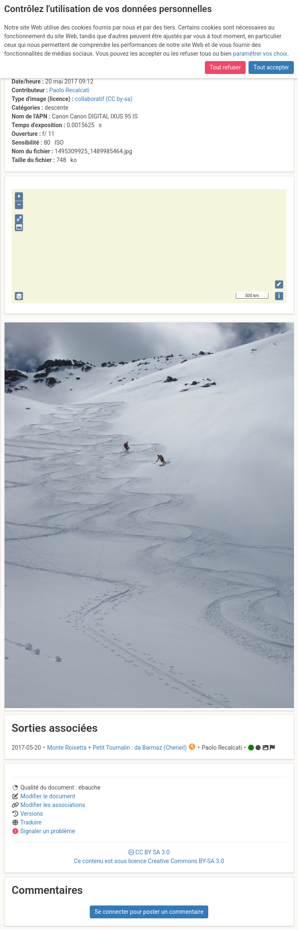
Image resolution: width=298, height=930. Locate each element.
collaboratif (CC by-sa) (103, 99)
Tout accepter (271, 64)
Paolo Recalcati (69, 90)
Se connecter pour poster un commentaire (149, 911)
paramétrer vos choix (260, 50)
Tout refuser (225, 64)
